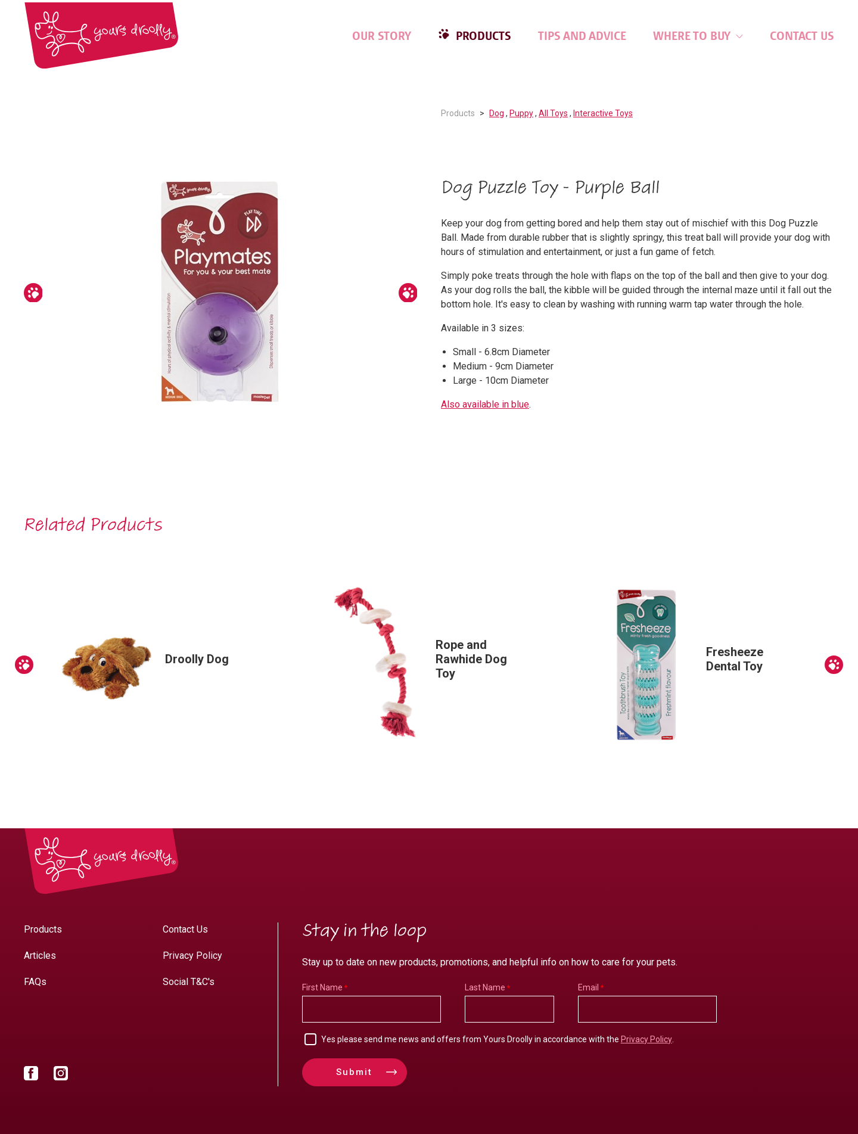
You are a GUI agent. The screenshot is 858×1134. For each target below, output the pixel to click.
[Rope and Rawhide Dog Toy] (429, 665)
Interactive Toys (603, 113)
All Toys (553, 113)
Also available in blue (485, 404)
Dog (496, 113)
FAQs (35, 981)
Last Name (485, 987)
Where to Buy (698, 36)
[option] (220, 292)
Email (588, 987)
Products (482, 36)
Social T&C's (188, 981)
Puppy (521, 113)
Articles (40, 955)
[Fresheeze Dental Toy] (700, 665)
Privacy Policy (192, 955)
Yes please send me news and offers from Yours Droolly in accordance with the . (497, 1039)
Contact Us (802, 36)
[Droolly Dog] (159, 665)
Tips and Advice (582, 36)
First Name (322, 987)
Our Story (381, 36)
